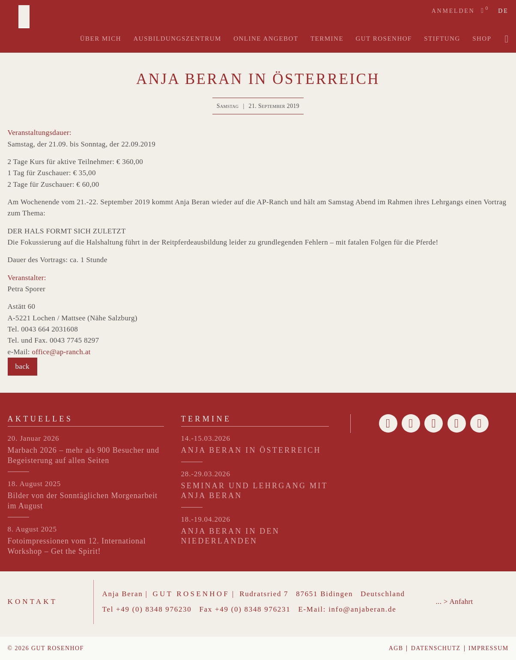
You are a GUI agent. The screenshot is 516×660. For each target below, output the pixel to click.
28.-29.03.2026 (205, 474)
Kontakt (33, 601)
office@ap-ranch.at (61, 352)
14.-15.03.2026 (205, 438)
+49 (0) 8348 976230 (153, 609)
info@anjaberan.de (362, 609)
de (503, 11)
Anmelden (453, 11)
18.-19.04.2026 (205, 519)
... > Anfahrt (454, 601)
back (22, 366)
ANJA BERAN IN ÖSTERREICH (251, 450)
